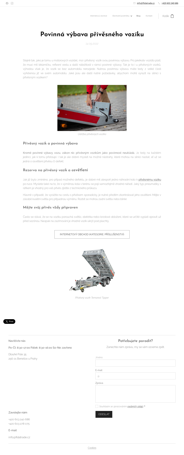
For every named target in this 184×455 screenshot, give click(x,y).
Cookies (92, 448)
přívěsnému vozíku (150, 179)
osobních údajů (135, 406)
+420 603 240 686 (170, 3)
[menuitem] (135, 16)
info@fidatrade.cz (146, 3)
